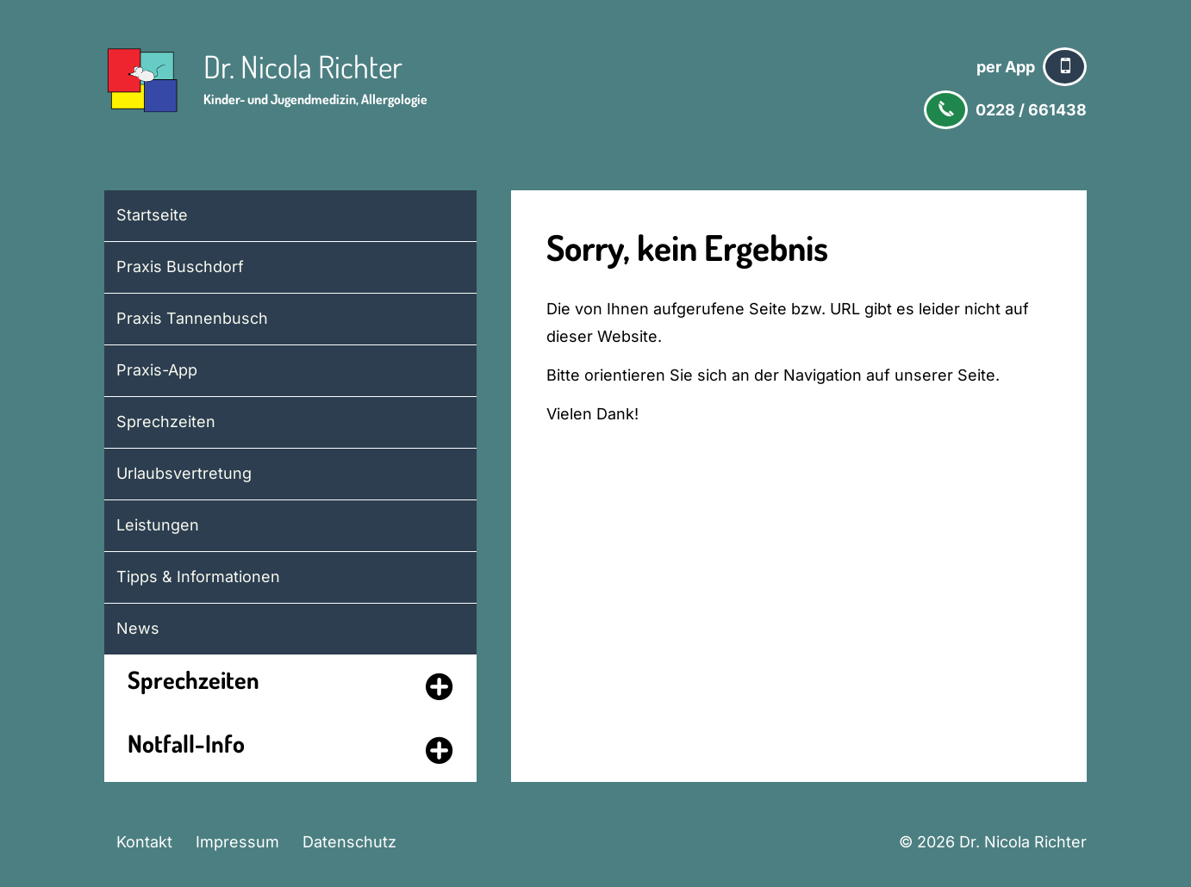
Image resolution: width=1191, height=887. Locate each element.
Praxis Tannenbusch (192, 318)
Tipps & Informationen (198, 577)
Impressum (237, 842)
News (137, 628)
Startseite (152, 215)
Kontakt (144, 842)
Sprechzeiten (165, 421)
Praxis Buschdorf (180, 266)
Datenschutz (349, 842)
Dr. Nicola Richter (302, 66)
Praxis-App (156, 370)
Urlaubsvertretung (184, 473)
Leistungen (157, 525)
